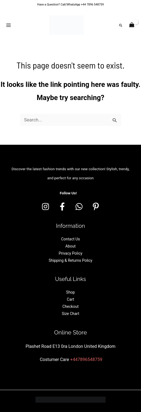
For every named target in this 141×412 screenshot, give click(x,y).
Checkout (70, 306)
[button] (121, 25)
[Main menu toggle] (8, 25)
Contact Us (70, 239)
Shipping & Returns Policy (70, 260)
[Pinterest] (96, 207)
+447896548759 (86, 359)
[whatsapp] (79, 207)
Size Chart (70, 313)
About (70, 246)
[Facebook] (62, 207)
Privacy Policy (70, 253)
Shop (70, 292)
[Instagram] (45, 207)
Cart (70, 299)
